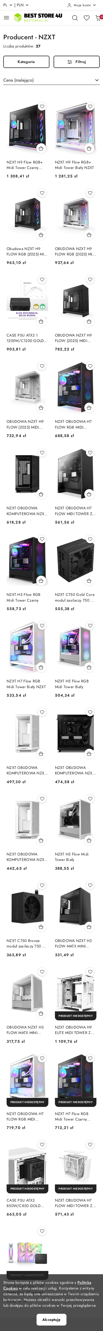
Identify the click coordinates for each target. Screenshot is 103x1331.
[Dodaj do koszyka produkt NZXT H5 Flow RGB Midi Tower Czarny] (41, 581)
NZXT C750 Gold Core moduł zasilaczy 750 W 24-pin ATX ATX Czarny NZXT (74, 597)
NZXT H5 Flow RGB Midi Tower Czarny (23, 597)
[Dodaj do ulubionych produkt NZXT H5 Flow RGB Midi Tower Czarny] (42, 539)
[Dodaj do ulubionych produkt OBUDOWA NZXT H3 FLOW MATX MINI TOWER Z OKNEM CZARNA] (90, 885)
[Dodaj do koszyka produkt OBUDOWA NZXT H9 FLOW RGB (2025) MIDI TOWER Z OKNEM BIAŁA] (89, 235)
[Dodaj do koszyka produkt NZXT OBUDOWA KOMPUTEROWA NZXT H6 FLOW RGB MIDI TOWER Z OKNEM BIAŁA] (41, 754)
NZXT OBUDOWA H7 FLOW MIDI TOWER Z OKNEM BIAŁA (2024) (74, 1203)
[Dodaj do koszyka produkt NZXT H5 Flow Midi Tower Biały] (89, 840)
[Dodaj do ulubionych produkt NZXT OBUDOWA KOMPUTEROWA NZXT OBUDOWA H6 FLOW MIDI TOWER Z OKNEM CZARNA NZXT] (90, 712)
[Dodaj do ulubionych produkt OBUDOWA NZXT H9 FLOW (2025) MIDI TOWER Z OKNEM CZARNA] (90, 279)
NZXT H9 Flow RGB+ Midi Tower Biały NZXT (74, 165)
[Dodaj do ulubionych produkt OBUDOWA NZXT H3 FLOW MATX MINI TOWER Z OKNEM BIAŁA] (42, 972)
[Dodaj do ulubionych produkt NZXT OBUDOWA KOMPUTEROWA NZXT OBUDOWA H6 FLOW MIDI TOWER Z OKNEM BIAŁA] (42, 799)
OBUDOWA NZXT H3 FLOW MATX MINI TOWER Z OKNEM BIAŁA (25, 1030)
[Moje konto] (81, 5)
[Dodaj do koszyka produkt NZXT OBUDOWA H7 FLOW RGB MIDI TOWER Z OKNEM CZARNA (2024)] (89, 407)
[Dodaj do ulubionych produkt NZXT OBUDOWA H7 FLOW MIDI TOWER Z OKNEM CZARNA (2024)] (90, 452)
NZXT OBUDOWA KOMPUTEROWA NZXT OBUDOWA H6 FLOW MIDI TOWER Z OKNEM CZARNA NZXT (75, 770)
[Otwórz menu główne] (6, 17)
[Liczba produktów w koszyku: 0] (98, 18)
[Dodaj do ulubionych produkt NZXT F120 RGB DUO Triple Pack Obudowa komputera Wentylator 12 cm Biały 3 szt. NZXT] (42, 1231)
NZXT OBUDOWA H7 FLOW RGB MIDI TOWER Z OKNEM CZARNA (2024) (73, 424)
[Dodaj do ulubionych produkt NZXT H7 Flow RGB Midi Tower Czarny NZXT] (90, 1058)
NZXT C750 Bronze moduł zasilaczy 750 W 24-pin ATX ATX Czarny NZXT (26, 943)
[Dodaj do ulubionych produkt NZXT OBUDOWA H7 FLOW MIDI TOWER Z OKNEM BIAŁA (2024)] (90, 1144)
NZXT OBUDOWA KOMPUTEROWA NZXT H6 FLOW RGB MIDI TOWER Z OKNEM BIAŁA (26, 770)
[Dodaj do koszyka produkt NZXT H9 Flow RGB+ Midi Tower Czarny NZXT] (41, 148)
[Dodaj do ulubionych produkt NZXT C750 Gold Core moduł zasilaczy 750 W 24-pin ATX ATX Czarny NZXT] (90, 539)
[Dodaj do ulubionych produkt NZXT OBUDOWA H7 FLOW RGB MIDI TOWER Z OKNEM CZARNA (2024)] (90, 366)
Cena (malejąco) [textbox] (18, 80)
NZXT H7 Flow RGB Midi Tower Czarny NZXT (71, 1116)
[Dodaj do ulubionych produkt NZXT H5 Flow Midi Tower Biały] (90, 799)
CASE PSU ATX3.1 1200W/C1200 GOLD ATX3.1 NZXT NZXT (25, 338)
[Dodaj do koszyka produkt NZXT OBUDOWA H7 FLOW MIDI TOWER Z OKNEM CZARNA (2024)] (89, 494)
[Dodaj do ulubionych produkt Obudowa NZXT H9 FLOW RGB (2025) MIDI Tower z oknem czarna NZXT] (42, 193)
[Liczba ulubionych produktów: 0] (86, 18)
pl (8, 5)
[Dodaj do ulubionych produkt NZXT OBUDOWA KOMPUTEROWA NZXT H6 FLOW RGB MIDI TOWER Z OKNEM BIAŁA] (42, 712)
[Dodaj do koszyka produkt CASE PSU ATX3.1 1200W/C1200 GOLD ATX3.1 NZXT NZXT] (41, 321)
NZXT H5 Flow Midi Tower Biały (72, 857)
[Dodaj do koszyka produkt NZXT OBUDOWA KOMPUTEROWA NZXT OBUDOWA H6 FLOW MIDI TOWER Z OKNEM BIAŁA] (41, 840)
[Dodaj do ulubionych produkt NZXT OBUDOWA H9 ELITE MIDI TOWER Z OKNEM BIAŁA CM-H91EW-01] (90, 972)
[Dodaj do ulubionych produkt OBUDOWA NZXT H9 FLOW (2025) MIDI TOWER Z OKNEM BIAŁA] (42, 366)
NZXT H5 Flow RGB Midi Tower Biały (72, 684)
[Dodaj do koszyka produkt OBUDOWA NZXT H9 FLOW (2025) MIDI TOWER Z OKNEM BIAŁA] (41, 407)
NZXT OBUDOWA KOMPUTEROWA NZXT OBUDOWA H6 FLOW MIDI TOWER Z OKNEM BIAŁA (27, 857)
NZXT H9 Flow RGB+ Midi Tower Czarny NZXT (25, 165)
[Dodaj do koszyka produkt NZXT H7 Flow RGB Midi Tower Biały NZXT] (41, 667)
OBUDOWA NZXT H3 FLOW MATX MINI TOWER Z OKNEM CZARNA (73, 943)
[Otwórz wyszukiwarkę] (75, 18)
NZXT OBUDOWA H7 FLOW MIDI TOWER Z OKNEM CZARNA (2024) (74, 511)
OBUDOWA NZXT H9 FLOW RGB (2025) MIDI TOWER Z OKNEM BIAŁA (75, 251)
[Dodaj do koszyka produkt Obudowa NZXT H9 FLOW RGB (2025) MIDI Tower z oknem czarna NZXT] (41, 235)
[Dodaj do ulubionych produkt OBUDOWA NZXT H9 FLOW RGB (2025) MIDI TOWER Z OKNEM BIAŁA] (90, 193)
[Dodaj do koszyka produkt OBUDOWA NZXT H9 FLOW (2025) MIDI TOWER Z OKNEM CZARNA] (89, 321)
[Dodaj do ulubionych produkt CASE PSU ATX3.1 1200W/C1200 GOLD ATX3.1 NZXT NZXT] (42, 279)
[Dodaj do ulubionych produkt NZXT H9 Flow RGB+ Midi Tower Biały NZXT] (90, 106)
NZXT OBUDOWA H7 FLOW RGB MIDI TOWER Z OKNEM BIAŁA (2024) (25, 1116)
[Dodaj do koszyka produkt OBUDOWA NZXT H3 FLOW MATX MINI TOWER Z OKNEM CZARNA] (89, 927)
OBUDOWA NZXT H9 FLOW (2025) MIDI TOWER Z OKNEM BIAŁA (25, 424)
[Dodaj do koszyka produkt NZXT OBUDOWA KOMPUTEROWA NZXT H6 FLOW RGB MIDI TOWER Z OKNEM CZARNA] (41, 494)
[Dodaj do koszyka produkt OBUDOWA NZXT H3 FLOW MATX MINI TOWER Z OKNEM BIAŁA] (41, 1013)
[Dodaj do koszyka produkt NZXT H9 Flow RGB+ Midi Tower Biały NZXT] (89, 148)
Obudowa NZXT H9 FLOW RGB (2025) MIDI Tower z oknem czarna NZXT (27, 251)
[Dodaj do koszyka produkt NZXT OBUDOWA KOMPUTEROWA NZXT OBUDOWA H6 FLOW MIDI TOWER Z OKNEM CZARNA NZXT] (89, 754)
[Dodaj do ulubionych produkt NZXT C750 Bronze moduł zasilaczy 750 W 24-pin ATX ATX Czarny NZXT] (42, 885)
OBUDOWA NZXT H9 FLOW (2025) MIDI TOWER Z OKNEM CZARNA (73, 338)
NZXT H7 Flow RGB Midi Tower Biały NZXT (26, 684)
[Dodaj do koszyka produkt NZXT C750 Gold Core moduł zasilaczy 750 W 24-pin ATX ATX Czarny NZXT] (89, 581)
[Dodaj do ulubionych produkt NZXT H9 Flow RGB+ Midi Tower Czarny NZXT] (42, 106)
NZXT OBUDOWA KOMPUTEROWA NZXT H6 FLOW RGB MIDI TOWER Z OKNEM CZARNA (26, 511)
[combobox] (51, 80)
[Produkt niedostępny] (76, 1015)
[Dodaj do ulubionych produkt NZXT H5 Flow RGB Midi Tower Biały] (90, 626)
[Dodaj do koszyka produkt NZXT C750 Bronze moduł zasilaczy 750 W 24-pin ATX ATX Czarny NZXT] (41, 927)
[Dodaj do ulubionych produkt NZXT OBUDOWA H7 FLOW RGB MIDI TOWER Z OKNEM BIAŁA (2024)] (42, 1058)
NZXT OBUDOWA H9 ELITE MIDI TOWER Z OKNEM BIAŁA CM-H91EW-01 (73, 1030)
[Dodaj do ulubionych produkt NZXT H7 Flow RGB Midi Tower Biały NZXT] (42, 626)
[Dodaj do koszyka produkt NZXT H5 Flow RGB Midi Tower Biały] (89, 667)
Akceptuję (51, 1319)
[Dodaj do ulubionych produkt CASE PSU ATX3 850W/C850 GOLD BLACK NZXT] (42, 1144)
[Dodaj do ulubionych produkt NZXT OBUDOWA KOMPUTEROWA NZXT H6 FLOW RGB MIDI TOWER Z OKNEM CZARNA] (42, 452)
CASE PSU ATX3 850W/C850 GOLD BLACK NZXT (24, 1203)
